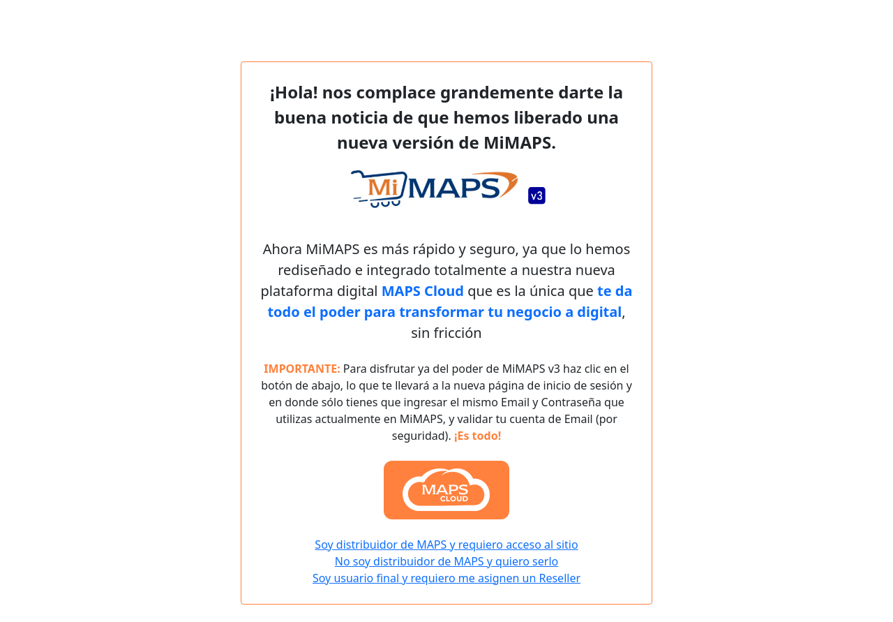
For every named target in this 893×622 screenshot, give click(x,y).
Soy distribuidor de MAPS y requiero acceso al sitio (446, 544)
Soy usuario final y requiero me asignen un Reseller (446, 578)
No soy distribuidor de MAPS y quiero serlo (446, 561)
